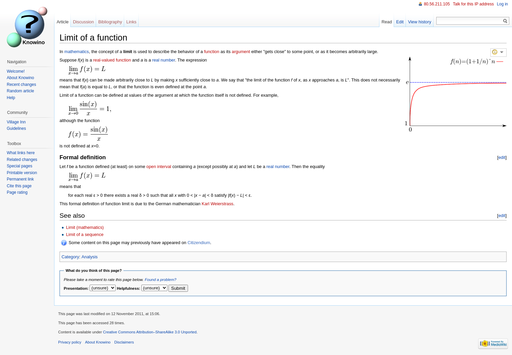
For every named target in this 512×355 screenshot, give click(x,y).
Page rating (17, 192)
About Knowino (20, 77)
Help (11, 97)
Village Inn (16, 122)
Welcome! (16, 71)
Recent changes (21, 84)
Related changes (22, 159)
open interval (158, 166)
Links (131, 21)
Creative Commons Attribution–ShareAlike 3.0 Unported (149, 332)
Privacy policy (69, 342)
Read (386, 21)
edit (502, 157)
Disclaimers (124, 342)
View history (419, 21)
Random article (20, 91)
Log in (502, 4)
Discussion (83, 21)
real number (163, 60)
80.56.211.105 (437, 4)
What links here (21, 152)
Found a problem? (160, 280)
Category (70, 256)
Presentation (76, 288)
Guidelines (16, 128)
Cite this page (19, 186)
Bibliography (110, 21)
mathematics (76, 51)
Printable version (22, 172)
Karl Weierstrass (217, 203)
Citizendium (198, 242)
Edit (400, 21)
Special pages (19, 166)
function (211, 51)
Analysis (90, 256)
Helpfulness (128, 288)
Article (62, 21)
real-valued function (112, 60)
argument (241, 51)
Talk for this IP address (473, 4)
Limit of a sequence (84, 234)
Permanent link (20, 179)
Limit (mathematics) (85, 227)
